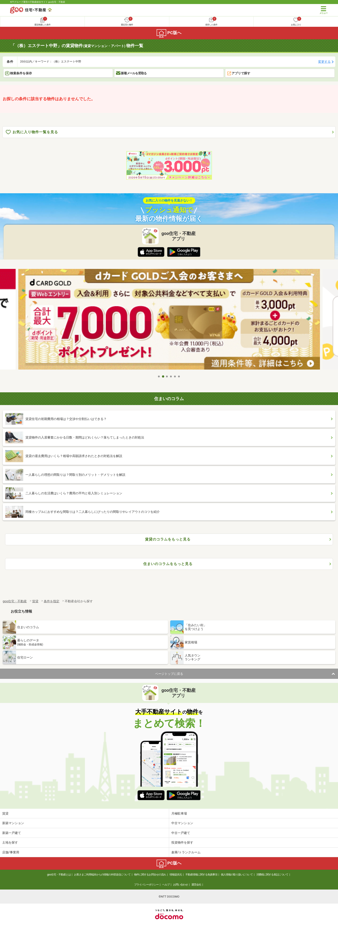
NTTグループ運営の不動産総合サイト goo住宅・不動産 (37, 2)
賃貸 (5, 813)
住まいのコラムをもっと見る (168, 564)
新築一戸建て (11, 833)
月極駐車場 (179, 813)
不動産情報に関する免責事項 (201, 874)
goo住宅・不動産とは (59, 874)
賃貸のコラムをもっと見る (168, 539)
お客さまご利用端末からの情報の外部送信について (102, 874)
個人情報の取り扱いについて (237, 874)
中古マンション (182, 823)
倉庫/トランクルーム (186, 852)
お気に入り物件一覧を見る (32, 132)
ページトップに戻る (169, 674)
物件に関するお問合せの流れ (150, 874)
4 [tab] (171, 376)
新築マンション (13, 823)
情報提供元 (176, 874)
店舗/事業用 (10, 852)
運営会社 (196, 884)
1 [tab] (159, 376)
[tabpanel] (169, 320)
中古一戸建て (180, 833)
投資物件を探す (182, 842)
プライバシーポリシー (146, 884)
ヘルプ (166, 884)
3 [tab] (167, 376)
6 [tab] (179, 376)
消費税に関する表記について (272, 874)
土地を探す (10, 842)
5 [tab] (175, 376)
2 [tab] (163, 376)
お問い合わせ (180, 884)
